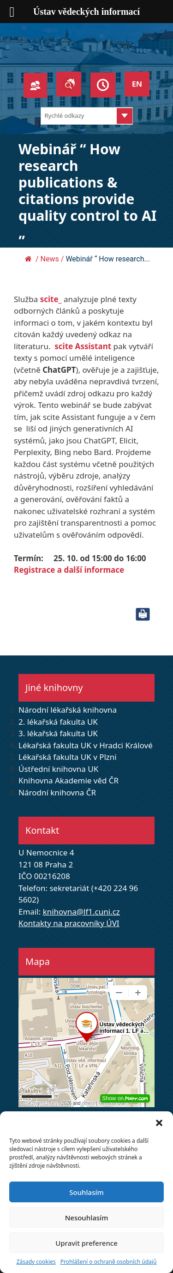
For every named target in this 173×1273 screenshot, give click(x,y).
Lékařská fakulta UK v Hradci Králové (85, 745)
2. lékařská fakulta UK (58, 721)
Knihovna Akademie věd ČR (68, 780)
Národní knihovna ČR (57, 792)
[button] (159, 1123)
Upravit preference (86, 1243)
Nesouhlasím (86, 1217)
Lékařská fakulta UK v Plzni (67, 757)
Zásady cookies (36, 1262)
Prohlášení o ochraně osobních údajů (108, 1262)
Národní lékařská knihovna (67, 709)
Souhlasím (86, 1192)
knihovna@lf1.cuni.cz (81, 911)
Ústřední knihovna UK (58, 769)
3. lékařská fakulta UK (58, 733)
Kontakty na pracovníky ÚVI (68, 923)
